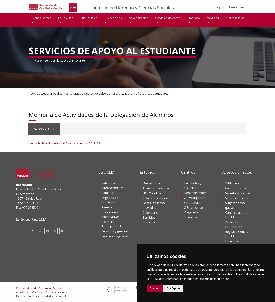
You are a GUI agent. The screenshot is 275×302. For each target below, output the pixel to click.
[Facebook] (25, 231)
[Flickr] (62, 231)
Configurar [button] (173, 288)
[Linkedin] (40, 231)
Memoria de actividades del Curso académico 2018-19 (64, 143)
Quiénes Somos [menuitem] (41, 18)
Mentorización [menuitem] (235, 18)
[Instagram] (47, 231)
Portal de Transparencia (111, 224)
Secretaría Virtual (237, 193)
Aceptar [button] (155, 288)
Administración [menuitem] (138, 18)
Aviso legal (22, 292)
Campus (107, 193)
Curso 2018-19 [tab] (44, 128)
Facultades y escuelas (192, 185)
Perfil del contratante (233, 224)
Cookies (37, 292)
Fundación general (114, 236)
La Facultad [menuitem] (65, 18)
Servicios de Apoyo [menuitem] (167, 18)
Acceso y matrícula (156, 188)
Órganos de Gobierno (109, 200)
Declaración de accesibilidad (33, 296)
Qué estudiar (152, 183)
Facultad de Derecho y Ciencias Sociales (132, 7)
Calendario (150, 212)
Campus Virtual (236, 188)
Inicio (38, 60)
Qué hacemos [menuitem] (113, 18)
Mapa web (60, 296)
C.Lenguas (191, 217)
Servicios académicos (151, 219)
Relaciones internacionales (112, 185)
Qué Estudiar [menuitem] (88, 18)
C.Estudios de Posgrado (193, 210)
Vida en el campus (155, 198)
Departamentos (195, 193)
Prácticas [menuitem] (194, 18)
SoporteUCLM (33, 219)
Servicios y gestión (114, 231)
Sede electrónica (236, 198)
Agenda (106, 207)
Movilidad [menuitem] (213, 18)
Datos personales (56, 292)
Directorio (232, 241)
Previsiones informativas (110, 214)
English (220, 7)
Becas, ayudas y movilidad (154, 205)
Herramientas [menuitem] (236, 7)
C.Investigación (194, 198)
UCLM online (152, 193)
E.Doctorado (192, 203)
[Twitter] (32, 231)
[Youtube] (55, 231)
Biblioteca (232, 183)
